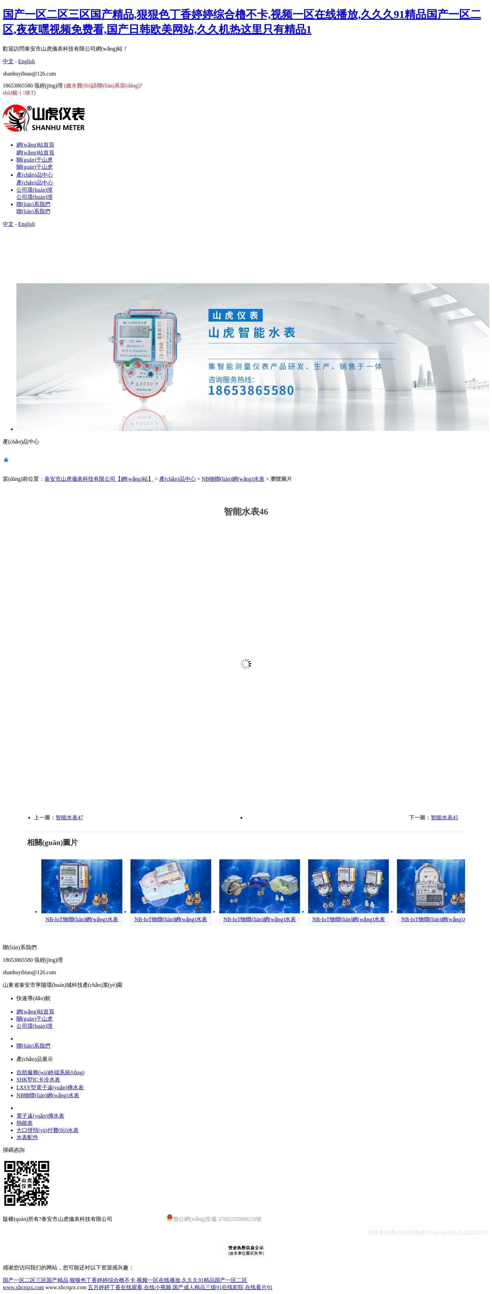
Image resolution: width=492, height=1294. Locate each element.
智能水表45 (444, 817)
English (26, 61)
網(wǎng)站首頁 (35, 1011)
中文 (8, 61)
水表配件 (27, 1137)
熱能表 (24, 1123)
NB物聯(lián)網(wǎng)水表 (233, 479)
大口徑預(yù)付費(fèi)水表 (47, 1130)
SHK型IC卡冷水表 (38, 1079)
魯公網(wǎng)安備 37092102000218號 (214, 1218)
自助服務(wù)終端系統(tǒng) (50, 1072)
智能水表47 (69, 817)
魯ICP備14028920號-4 (139, 1219)
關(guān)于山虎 (34, 1019)
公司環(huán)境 (34, 1026)
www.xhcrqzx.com (23, 1287)
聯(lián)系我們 (33, 1046)
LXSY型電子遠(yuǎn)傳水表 (50, 1087)
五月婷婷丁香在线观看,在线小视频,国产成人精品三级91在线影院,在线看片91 (180, 1287)
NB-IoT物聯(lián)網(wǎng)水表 (81, 919)
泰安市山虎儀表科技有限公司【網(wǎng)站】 (98, 479)
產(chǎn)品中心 (177, 479)
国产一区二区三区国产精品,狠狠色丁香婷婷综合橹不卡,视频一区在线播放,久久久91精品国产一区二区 (125, 1280)
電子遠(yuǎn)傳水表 (40, 1116)
